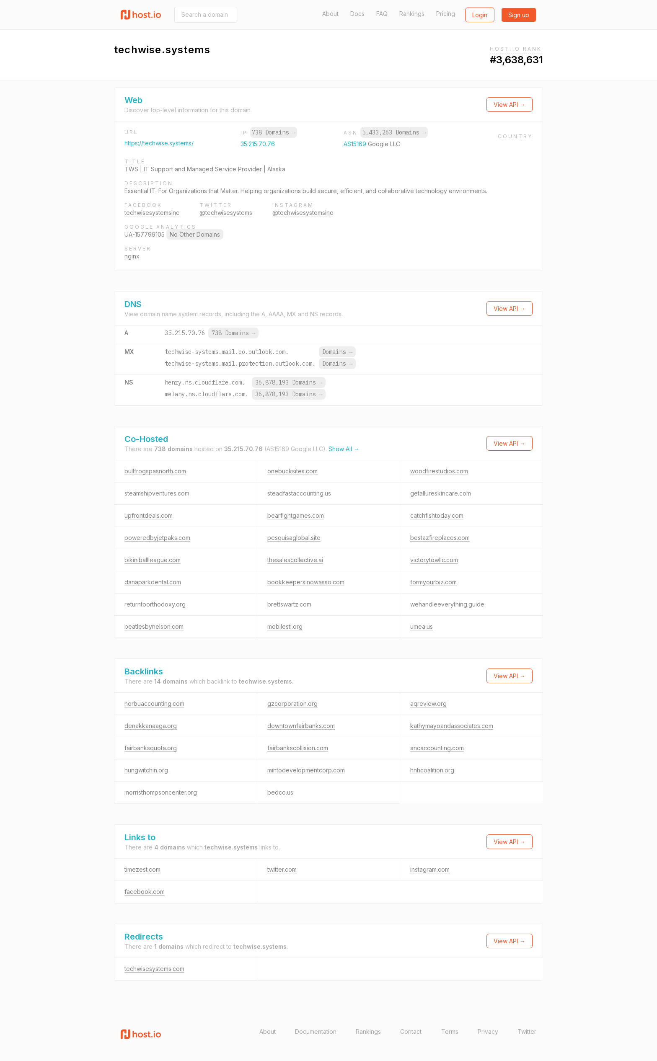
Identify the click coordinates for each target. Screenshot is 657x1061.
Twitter (526, 1031)
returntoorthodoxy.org (155, 604)
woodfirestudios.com (439, 471)
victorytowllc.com (434, 559)
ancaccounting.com (437, 747)
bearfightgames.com (295, 515)
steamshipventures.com (156, 493)
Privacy (488, 1031)
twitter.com (282, 869)
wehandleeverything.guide (447, 604)
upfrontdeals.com (148, 515)
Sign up (518, 14)
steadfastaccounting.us (299, 493)
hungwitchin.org (146, 770)
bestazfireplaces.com (440, 537)
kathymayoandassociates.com (451, 725)
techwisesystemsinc (151, 212)
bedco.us (280, 792)
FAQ (382, 13)
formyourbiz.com (433, 582)
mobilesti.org (285, 626)
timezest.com (142, 869)
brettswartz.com (289, 604)
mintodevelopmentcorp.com (306, 770)
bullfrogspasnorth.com (155, 471)
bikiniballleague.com (152, 559)
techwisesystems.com (154, 968)
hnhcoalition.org (432, 770)
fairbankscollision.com (297, 747)
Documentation (315, 1031)
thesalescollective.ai (295, 559)
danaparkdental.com (152, 582)
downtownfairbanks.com (301, 725)
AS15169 (356, 143)
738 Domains (273, 132)
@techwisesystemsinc (302, 212)
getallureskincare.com (440, 493)
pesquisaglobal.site (294, 537)
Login (479, 14)
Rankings (411, 13)
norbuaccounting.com (154, 703)
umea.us (421, 626)
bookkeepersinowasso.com (305, 582)
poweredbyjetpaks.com (157, 537)
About (330, 13)
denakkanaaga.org (150, 725)
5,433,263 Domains (394, 132)
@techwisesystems (225, 212)
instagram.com (430, 869)
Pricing (445, 13)
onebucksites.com (292, 471)
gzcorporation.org (292, 703)
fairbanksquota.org (150, 747)
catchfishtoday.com (436, 515)
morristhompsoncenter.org (160, 792)
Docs (357, 13)
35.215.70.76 (258, 143)
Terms (449, 1031)
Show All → (344, 448)
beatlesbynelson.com (154, 626)
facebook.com (144, 891)
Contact (411, 1031)
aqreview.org (428, 703)
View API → (509, 104)
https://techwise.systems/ (159, 143)
